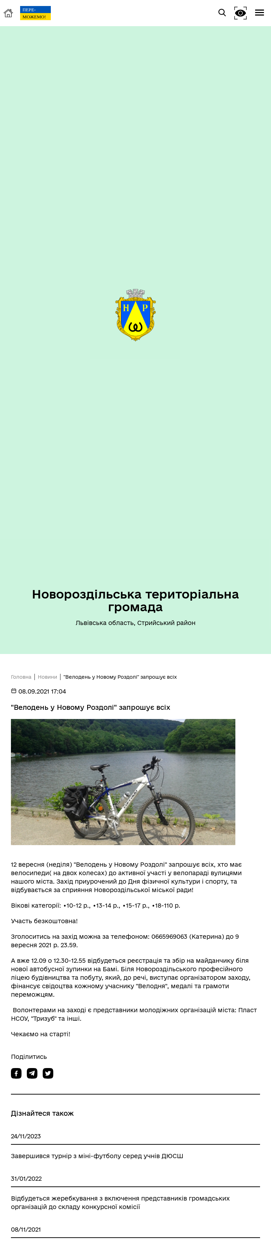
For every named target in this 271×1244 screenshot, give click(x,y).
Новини (47, 677)
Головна (21, 677)
